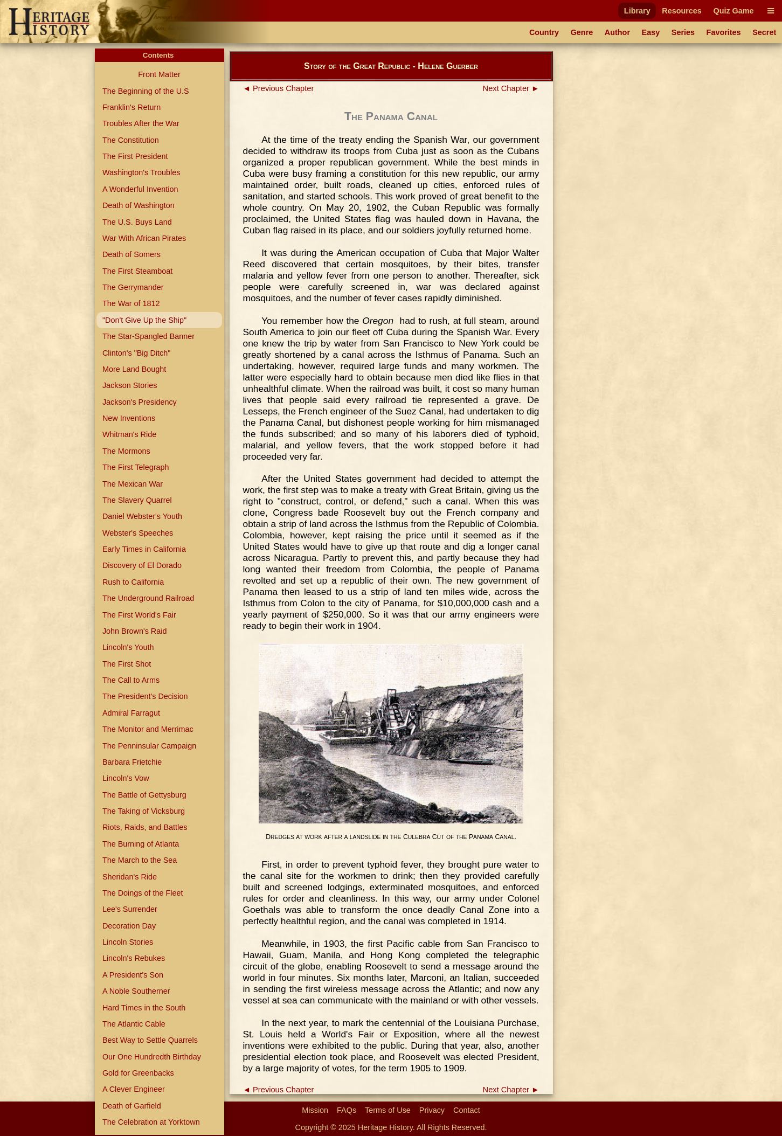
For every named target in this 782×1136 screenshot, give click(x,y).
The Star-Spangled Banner (148, 336)
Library (637, 10)
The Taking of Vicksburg (143, 811)
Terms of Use (388, 1110)
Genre (582, 32)
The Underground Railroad (148, 598)
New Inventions (128, 418)
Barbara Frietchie (132, 762)
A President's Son (132, 975)
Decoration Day (129, 926)
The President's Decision (145, 696)
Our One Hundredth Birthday (151, 1056)
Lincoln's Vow (125, 778)
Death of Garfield (131, 1106)
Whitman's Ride (129, 434)
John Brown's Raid (134, 631)
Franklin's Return (131, 107)
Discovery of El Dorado (142, 565)
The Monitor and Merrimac (147, 729)
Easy (651, 32)
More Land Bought (134, 369)
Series (683, 32)
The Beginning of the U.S (145, 91)
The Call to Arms (131, 680)
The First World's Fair (139, 615)
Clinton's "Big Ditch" (136, 353)
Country (544, 32)
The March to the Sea (139, 860)
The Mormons (126, 451)
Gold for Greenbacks (138, 1073)
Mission (315, 1110)
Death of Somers (131, 254)
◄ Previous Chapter (278, 88)
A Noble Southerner (136, 991)
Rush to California (133, 582)
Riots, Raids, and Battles (145, 827)
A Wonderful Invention (140, 189)
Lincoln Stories (127, 942)
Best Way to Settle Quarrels (150, 1040)
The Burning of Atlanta (140, 844)
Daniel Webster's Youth (142, 516)
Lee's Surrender (129, 909)
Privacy (432, 1110)
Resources (682, 10)
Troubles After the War (140, 123)
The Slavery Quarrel (137, 500)
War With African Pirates (144, 238)
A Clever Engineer (133, 1089)
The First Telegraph (135, 467)
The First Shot (126, 664)
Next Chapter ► (511, 88)
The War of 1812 (131, 303)
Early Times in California (144, 549)
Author (617, 32)
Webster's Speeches (137, 533)
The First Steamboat (137, 271)
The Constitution (130, 140)
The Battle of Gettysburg (144, 795)
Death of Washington (138, 205)
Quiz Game (733, 10)
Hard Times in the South (143, 1007)
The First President (135, 156)
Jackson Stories (129, 385)
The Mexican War (132, 484)
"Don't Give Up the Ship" (144, 320)
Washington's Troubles (141, 172)
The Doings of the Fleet (142, 893)
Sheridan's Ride (129, 876)
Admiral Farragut (131, 713)
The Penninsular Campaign (149, 746)
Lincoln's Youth (128, 647)
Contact (466, 1110)
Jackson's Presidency (139, 402)
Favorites (724, 32)
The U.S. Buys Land (137, 222)
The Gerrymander (133, 287)
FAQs (346, 1110)
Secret (764, 32)
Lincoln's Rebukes (133, 958)
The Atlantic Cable (133, 1024)
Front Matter (159, 74)
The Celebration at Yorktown (151, 1122)
